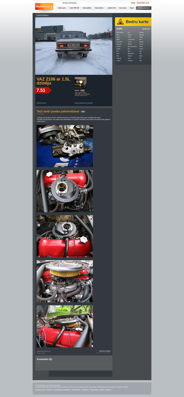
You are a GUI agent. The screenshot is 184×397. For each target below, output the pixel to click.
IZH (129, 32)
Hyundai (119, 58)
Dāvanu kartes (94, 389)
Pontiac (141, 32)
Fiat (118, 51)
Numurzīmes (99, 8)
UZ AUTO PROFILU (42, 15)
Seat (140, 39)
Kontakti (102, 389)
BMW (118, 39)
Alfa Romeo (120, 32)
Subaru (141, 41)
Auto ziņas (122, 8)
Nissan (130, 56)
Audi (118, 34)
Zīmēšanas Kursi (76, 389)
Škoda (141, 46)
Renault (141, 34)
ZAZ (140, 60)
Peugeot (130, 60)
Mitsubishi (131, 53)
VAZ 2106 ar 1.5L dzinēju (53, 81)
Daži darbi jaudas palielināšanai (61, 111)
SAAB (141, 37)
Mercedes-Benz (132, 46)
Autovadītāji (87, 8)
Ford (118, 53)
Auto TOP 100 (74, 8)
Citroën (119, 46)
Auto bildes (44, 8)
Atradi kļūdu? (85, 389)
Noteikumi (49, 389)
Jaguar (130, 34)
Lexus (129, 41)
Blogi (132, 8)
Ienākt (133, 3)
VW (140, 58)
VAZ (140, 53)
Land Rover (131, 39)
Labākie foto (112, 8)
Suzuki (141, 44)
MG (129, 49)
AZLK (118, 37)
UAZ (140, 51)
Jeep (129, 37)
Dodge (118, 49)
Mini (129, 51)
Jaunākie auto (146, 28)
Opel (129, 58)
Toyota (141, 49)
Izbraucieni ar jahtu (40, 389)
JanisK (77, 90)
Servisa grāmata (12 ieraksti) (84, 103)
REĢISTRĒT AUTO (143, 3)
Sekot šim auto (41, 103)
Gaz (118, 56)
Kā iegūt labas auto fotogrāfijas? (62, 389)
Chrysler (119, 44)
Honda (118, 60)
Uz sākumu (108, 389)
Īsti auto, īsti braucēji (70, 3)
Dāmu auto (62, 8)
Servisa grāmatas (144, 8)
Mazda (130, 44)
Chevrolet (119, 41)
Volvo (140, 56)
